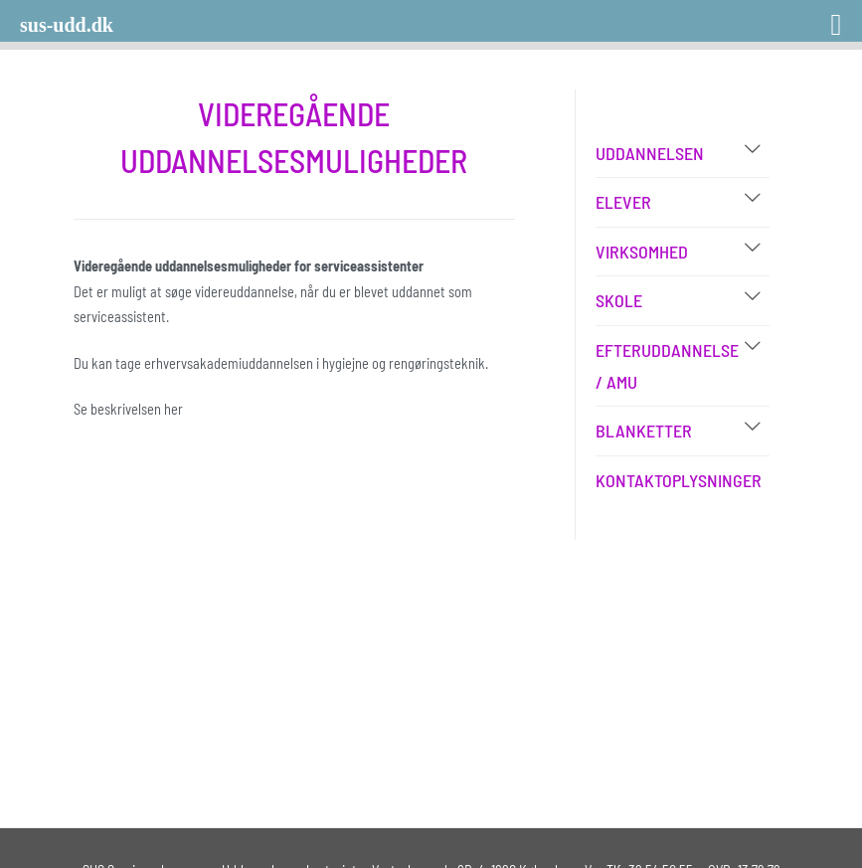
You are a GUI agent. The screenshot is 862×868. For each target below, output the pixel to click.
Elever (623, 202)
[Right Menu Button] (810, 17)
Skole (619, 300)
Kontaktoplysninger (679, 480)
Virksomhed (642, 251)
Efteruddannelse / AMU (667, 366)
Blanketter (644, 430)
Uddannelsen (650, 153)
